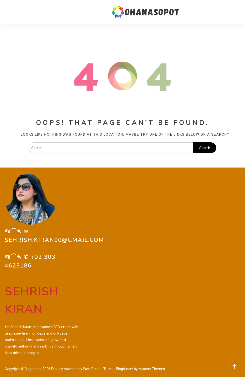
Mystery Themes (152, 369)
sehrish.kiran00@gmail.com (54, 240)
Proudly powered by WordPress (76, 369)
